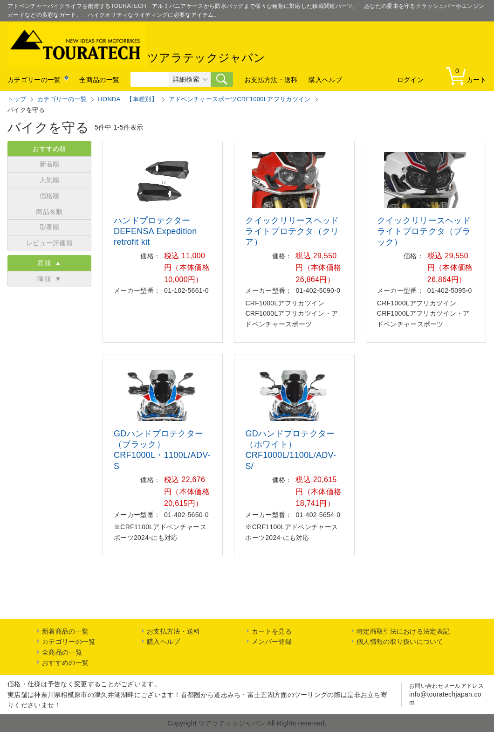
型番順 (50, 227)
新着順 (50, 164)
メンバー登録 (272, 641)
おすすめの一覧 (65, 662)
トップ (16, 99)
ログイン (410, 79)
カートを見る (272, 631)
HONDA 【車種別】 (128, 99)
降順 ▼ (49, 279)
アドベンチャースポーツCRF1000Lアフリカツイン (240, 99)
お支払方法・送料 (270, 79)
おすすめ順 (49, 148)
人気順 (50, 180)
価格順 (50, 196)
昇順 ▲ (49, 263)
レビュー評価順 (49, 243)
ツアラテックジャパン (136, 45)
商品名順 (49, 211)
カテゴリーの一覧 (34, 79)
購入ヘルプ (325, 79)
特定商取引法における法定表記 (403, 631)
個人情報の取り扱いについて (400, 641)
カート (468, 75)
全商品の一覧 (99, 79)
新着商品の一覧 (65, 631)
